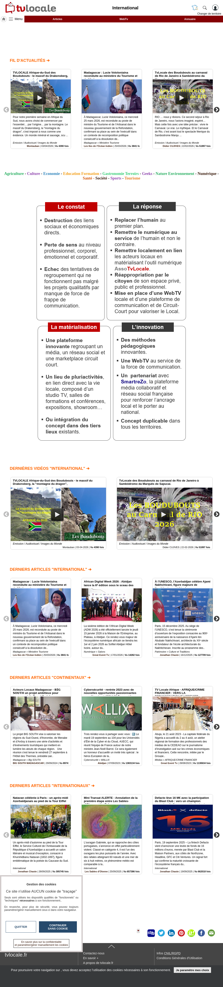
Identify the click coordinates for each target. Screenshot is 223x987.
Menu (19, 19)
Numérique (207, 173)
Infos (169, 953)
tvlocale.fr (16, 955)
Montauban (33, 146)
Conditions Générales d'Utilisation (179, 958)
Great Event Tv (100, 655)
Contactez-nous (93, 953)
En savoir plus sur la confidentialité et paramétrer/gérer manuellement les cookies (41, 943)
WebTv (123, 19)
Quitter (21, 926)
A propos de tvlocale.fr (98, 963)
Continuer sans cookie (58, 927)
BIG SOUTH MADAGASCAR (28, 763)
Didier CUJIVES (171, 146)
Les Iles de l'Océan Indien (98, 146)
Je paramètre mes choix (192, 970)
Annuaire (190, 19)
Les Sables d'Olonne (96, 871)
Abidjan (102, 763)
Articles (57, 19)
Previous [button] (6, 109)
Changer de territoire (209, 13)
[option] (40, 109)
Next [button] (216, 109)
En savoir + (90, 958)
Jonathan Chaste (169, 655)
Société (101, 178)
